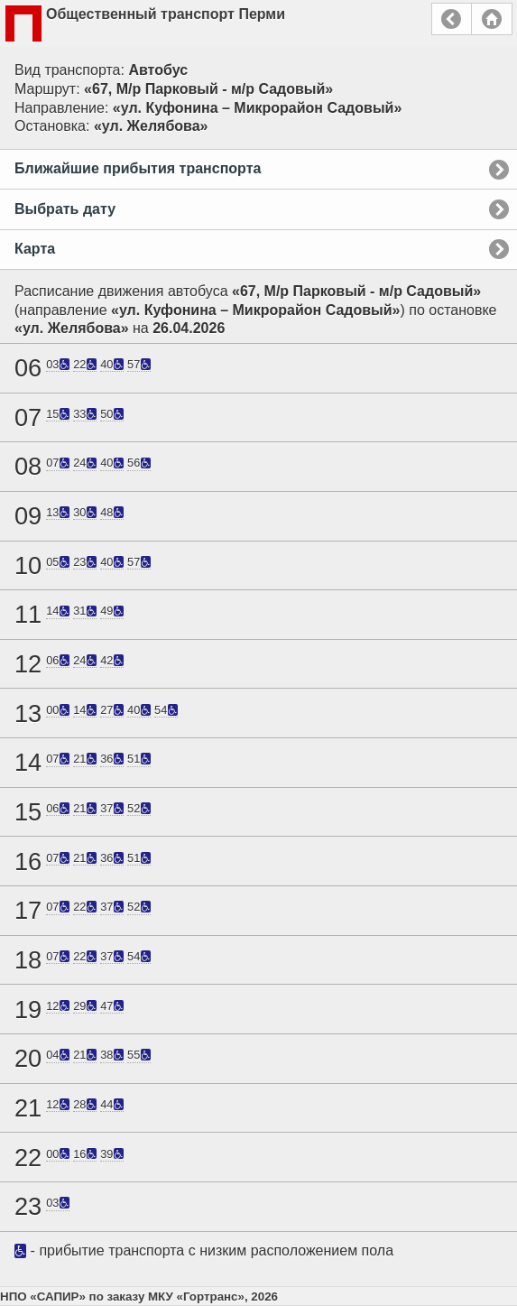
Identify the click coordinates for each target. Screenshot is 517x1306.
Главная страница (491, 19)
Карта (34, 248)
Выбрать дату (64, 209)
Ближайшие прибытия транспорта (137, 168)
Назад (451, 19)
